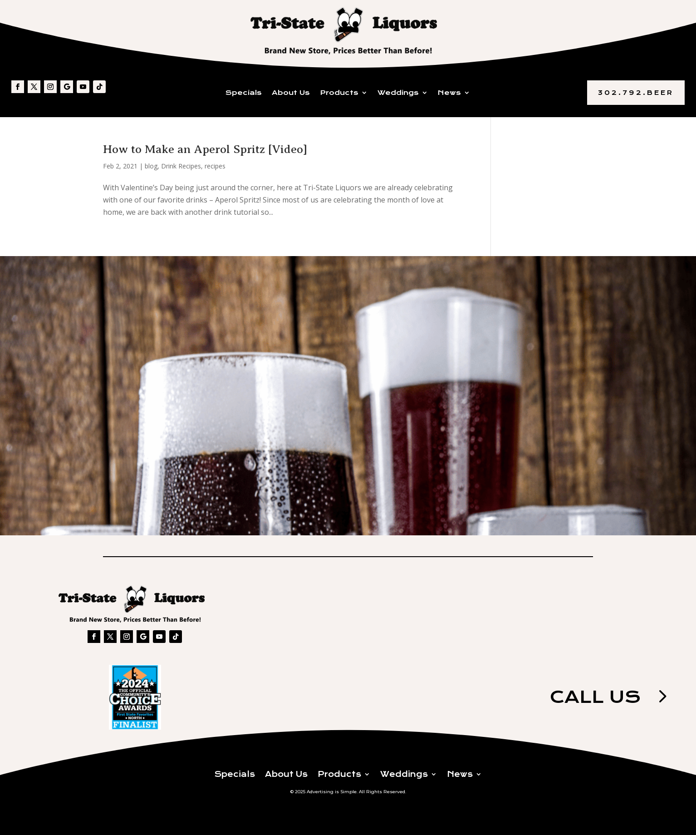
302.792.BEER (636, 92)
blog (151, 166)
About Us (291, 93)
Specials (243, 93)
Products (339, 93)
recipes (215, 166)
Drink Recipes (181, 166)
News (449, 93)
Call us (595, 697)
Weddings (398, 93)
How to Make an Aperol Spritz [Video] (205, 149)
